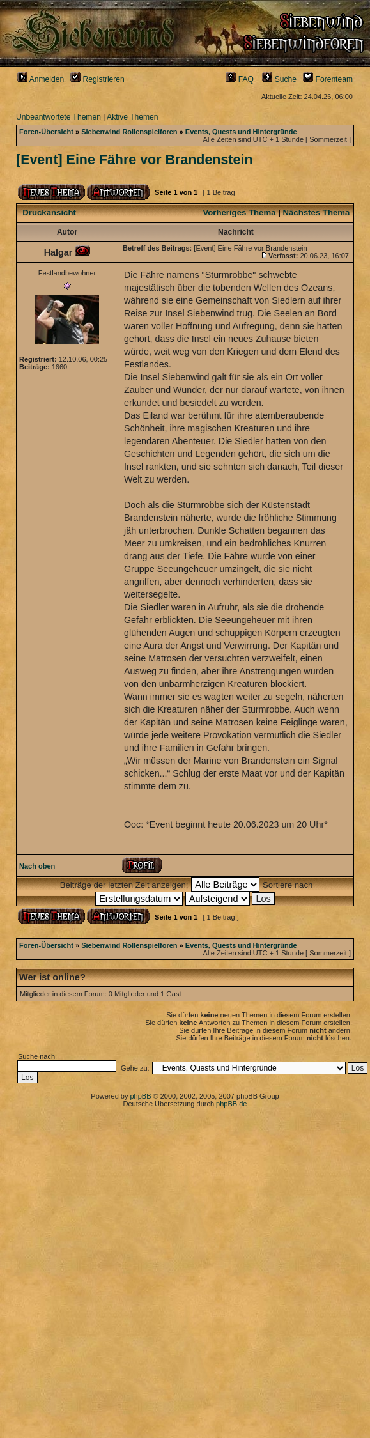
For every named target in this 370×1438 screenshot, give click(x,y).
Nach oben (37, 866)
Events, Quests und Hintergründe (241, 131)
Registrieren (97, 79)
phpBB (140, 1096)
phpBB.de (231, 1104)
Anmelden (40, 79)
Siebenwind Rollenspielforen (129, 131)
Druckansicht (49, 212)
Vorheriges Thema (239, 212)
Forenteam (328, 79)
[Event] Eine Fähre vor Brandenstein (134, 159)
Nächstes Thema (316, 212)
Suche (279, 79)
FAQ (240, 79)
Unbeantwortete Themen (58, 116)
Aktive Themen (132, 116)
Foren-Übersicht (46, 131)
